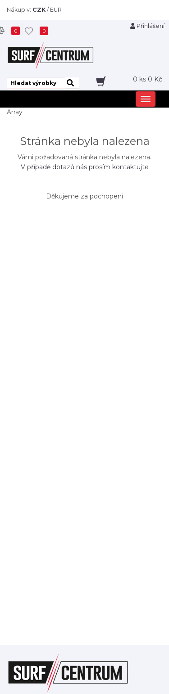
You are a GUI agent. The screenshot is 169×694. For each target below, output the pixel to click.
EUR (56, 9)
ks (147, 79)
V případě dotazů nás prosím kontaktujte (85, 167)
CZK (39, 9)
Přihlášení (147, 26)
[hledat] (72, 83)
